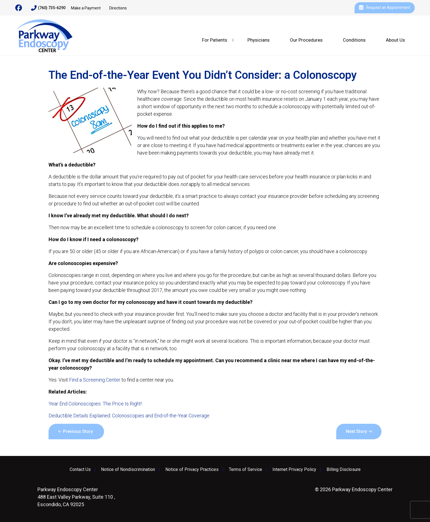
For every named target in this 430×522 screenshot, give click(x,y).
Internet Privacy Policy (294, 469)
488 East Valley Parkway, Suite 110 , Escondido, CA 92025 (76, 496)
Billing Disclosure (344, 469)
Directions (118, 8)
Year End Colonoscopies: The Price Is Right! (95, 404)
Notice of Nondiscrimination (128, 469)
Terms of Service (245, 469)
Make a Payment (86, 8)
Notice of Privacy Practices (192, 469)
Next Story (356, 431)
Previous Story (78, 431)
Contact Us (80, 469)
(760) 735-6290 (48, 8)
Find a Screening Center (94, 380)
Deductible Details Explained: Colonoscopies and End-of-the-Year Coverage (129, 415)
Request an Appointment (384, 8)
